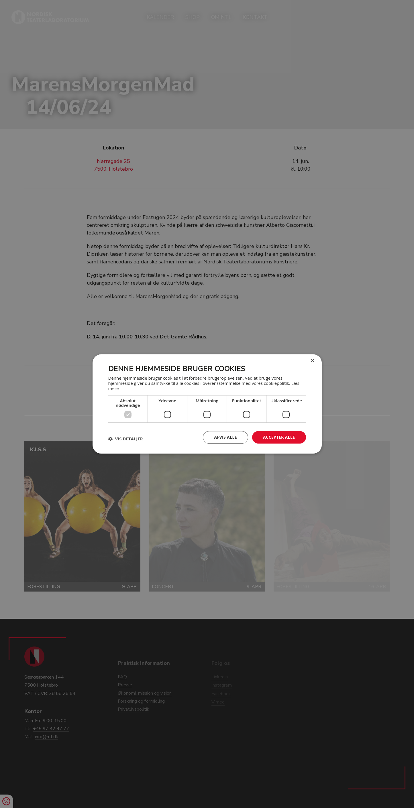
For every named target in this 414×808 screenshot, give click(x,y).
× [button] (312, 361)
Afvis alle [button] (225, 437)
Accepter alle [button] (279, 437)
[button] (125, 438)
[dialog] (207, 404)
